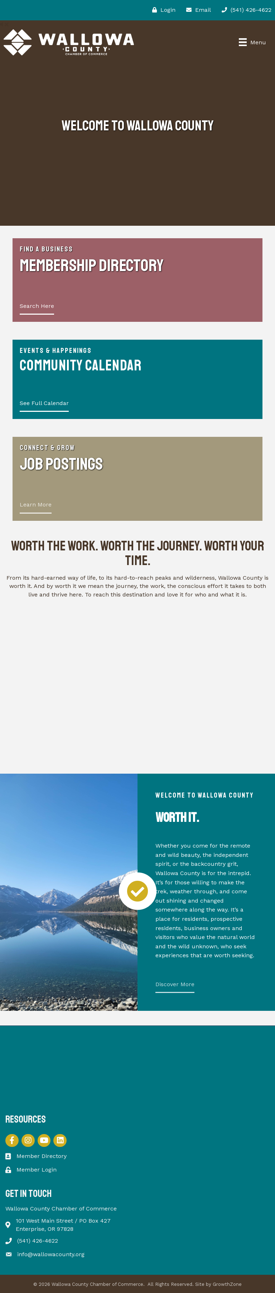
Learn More (36, 504)
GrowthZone (227, 1284)
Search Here (37, 306)
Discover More (174, 984)
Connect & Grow (47, 447)
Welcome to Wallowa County (204, 795)
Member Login (36, 1169)
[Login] (162, 10)
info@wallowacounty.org (51, 1254)
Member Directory (41, 1156)
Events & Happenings (56, 350)
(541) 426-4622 (37, 1240)
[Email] (197, 10)
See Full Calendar (44, 403)
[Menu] (252, 42)
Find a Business (46, 249)
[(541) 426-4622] (244, 10)
